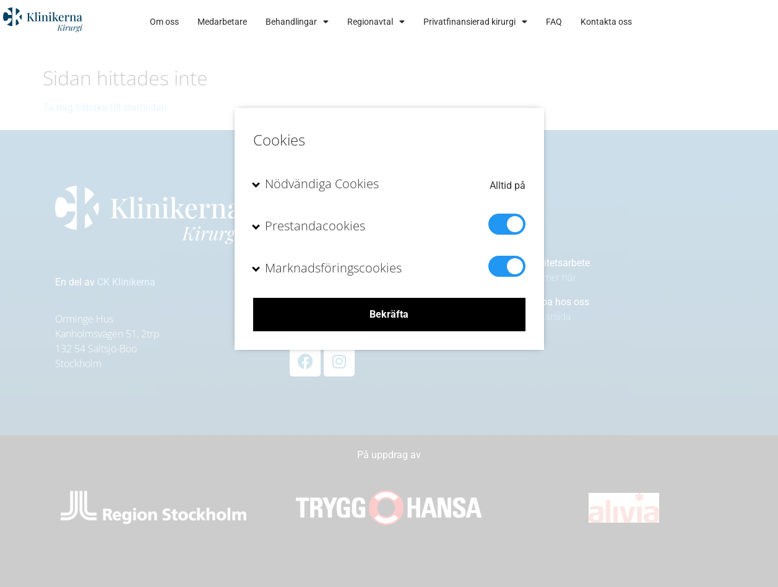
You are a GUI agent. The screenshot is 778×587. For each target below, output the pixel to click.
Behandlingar (401, 21)
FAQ (658, 22)
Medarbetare (326, 22)
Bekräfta (389, 314)
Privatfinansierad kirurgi (579, 21)
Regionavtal (480, 21)
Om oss (268, 22)
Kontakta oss (710, 22)
